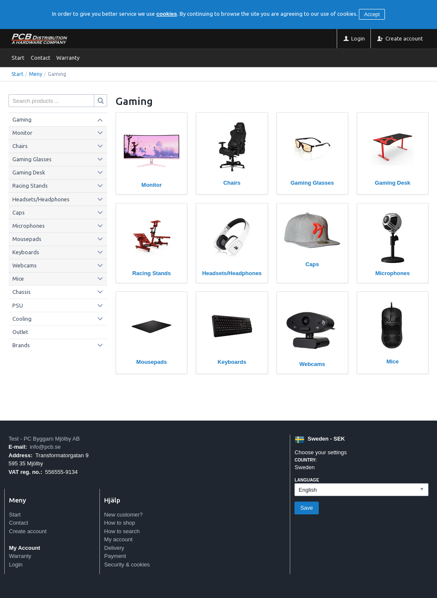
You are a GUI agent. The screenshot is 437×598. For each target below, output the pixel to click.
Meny (35, 74)
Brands (21, 345)
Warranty (67, 58)
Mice (18, 279)
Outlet (20, 332)
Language (306, 480)
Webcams (24, 265)
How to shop (119, 523)
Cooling (22, 319)
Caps (18, 212)
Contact (40, 58)
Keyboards (25, 252)
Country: (305, 460)
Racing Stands (30, 186)
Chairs (20, 146)
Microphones (28, 226)
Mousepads (26, 239)
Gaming (22, 119)
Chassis (21, 292)
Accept (372, 14)
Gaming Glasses (32, 159)
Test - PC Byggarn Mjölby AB (44, 438)
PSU (17, 305)
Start (18, 58)
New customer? (123, 514)
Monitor (22, 133)
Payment (115, 556)
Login (16, 564)
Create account (28, 531)
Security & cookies (127, 564)
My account (118, 539)
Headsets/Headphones (41, 199)
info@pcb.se (45, 447)
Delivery (114, 548)
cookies (166, 14)
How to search (122, 531)
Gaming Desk (28, 172)
